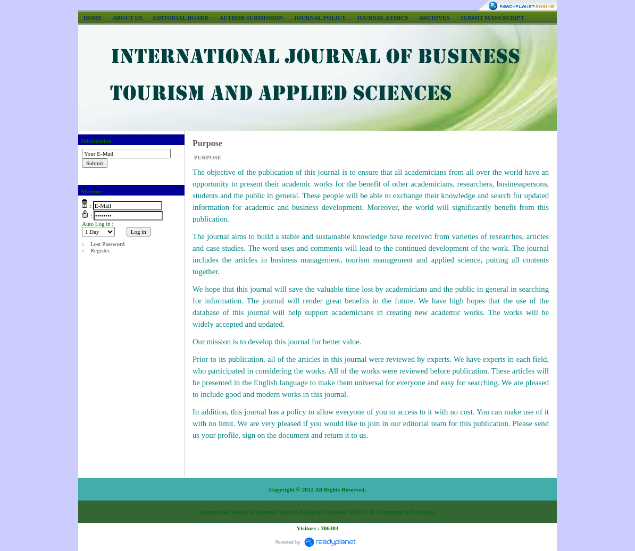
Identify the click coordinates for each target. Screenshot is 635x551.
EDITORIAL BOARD (181, 17)
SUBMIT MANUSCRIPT (492, 17)
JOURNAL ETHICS (382, 17)
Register (100, 250)
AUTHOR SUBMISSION (251, 17)
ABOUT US (128, 17)
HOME (92, 17)
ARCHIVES (434, 17)
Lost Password (107, 244)
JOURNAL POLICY (320, 17)
